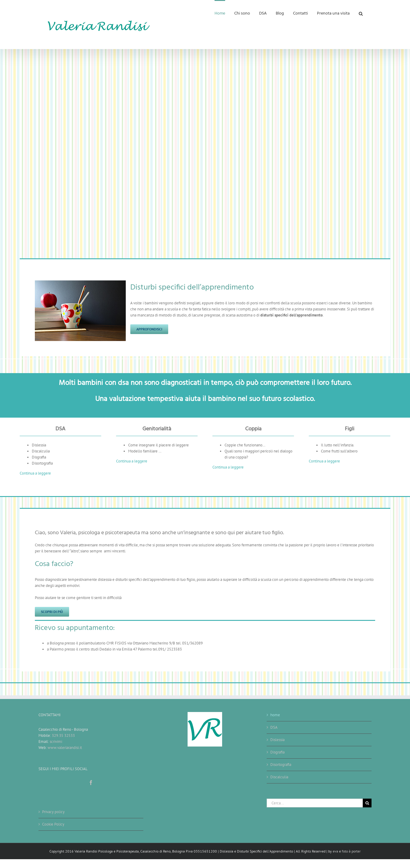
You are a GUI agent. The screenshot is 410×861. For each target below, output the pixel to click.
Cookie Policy (53, 824)
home (275, 714)
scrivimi (56, 741)
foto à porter (351, 851)
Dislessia (277, 739)
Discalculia (279, 777)
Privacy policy (53, 811)
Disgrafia (277, 752)
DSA (274, 727)
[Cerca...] (315, 803)
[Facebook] (90, 782)
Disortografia (280, 764)
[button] (361, 13)
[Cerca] (367, 803)
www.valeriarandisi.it (65, 747)
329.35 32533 (63, 735)
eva (336, 851)
